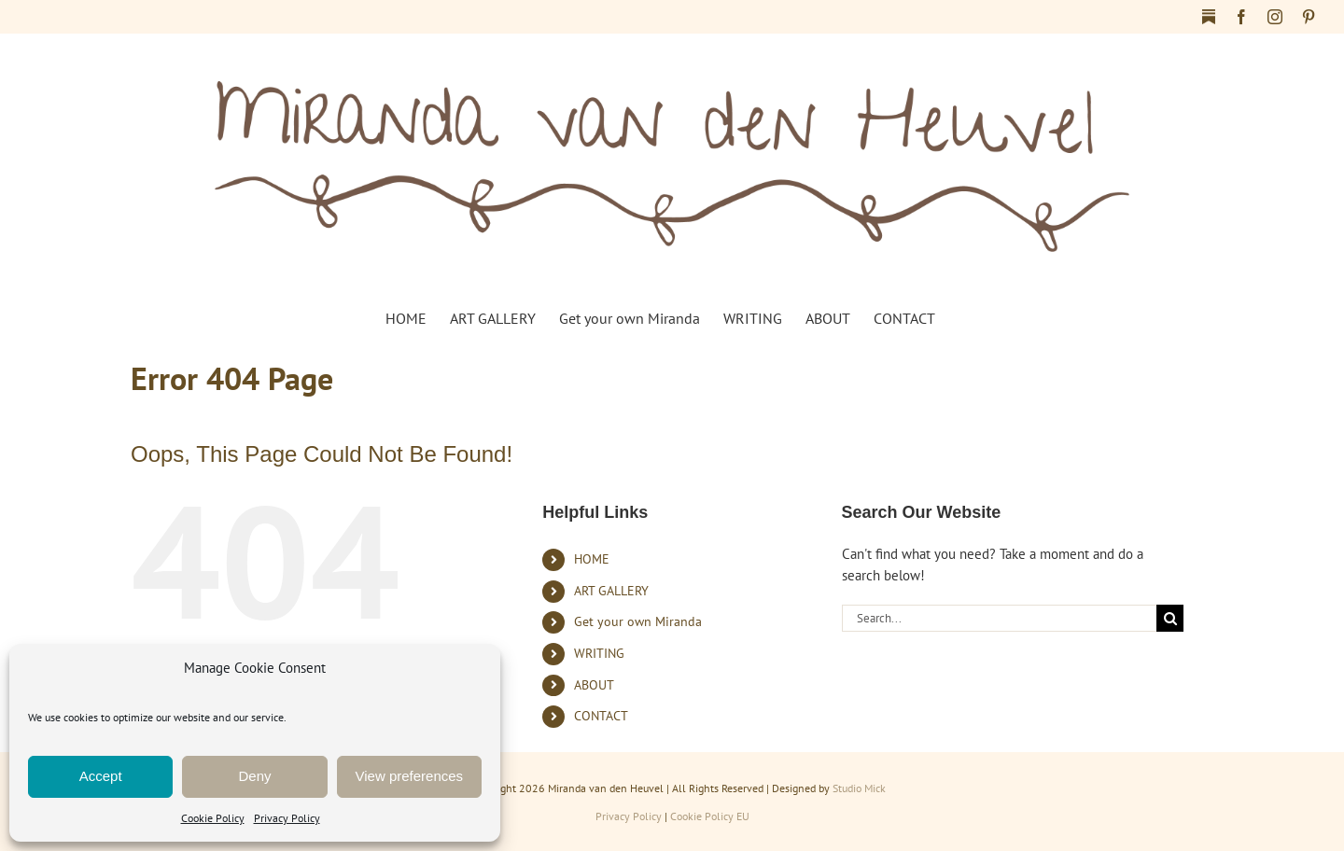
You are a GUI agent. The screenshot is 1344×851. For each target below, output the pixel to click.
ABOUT (594, 685)
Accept (100, 776)
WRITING (599, 653)
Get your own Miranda (638, 621)
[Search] (1169, 618)
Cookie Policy (213, 818)
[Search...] (999, 618)
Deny (254, 776)
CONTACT (601, 715)
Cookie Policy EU (709, 816)
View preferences (410, 776)
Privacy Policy (287, 818)
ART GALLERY (611, 590)
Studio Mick (859, 788)
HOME (591, 559)
